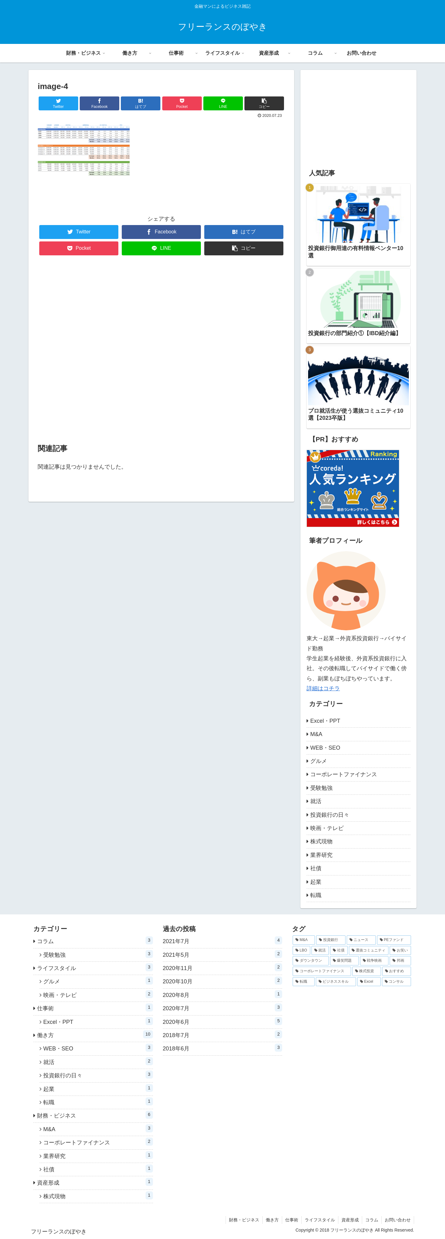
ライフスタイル (95, 967)
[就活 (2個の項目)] (320, 950)
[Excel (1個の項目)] (369, 981)
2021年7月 (222, 940)
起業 (315, 882)
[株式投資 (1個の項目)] (366, 971)
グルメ (318, 761)
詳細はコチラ (323, 688)
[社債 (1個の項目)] (339, 950)
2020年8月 (222, 994)
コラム (95, 940)
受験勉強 (321, 788)
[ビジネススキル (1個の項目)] (336, 981)
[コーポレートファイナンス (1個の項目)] (322, 971)
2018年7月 (222, 1034)
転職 (315, 895)
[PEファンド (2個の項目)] (394, 940)
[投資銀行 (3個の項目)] (330, 940)
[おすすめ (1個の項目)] (396, 971)
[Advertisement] (161, 350)
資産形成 (95, 1182)
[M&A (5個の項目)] (304, 940)
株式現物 (321, 841)
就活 (315, 801)
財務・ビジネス (95, 1115)
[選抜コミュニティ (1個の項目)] (369, 950)
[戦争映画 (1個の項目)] (374, 960)
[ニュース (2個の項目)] (361, 940)
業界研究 (321, 855)
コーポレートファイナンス (343, 774)
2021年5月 (222, 954)
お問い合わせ (398, 1219)
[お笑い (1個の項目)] (400, 950)
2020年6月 (222, 1021)
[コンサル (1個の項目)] (396, 981)
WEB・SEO (325, 748)
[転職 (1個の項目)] (303, 981)
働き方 (95, 1034)
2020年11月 (222, 967)
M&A (316, 734)
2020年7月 (222, 1007)
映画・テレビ (327, 828)
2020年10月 (222, 981)
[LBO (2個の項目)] (301, 950)
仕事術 (95, 1007)
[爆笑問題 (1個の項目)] (344, 960)
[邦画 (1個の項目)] (400, 960)
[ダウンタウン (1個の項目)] (311, 960)
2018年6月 (222, 1048)
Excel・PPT (325, 721)
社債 (315, 868)
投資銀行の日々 (329, 815)
